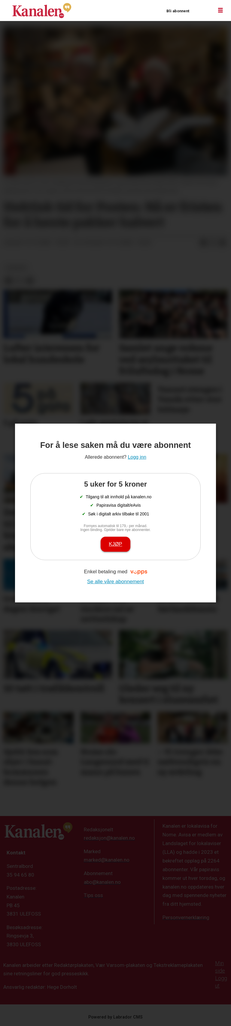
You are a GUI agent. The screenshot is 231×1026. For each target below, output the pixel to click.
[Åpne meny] (220, 10)
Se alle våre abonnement (115, 581)
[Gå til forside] (42, 10)
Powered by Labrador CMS (115, 1017)
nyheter (16, 268)
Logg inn (201, 10)
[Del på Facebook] (203, 242)
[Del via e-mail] (222, 242)
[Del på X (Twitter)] (212, 242)
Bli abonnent (177, 11)
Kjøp (115, 544)
